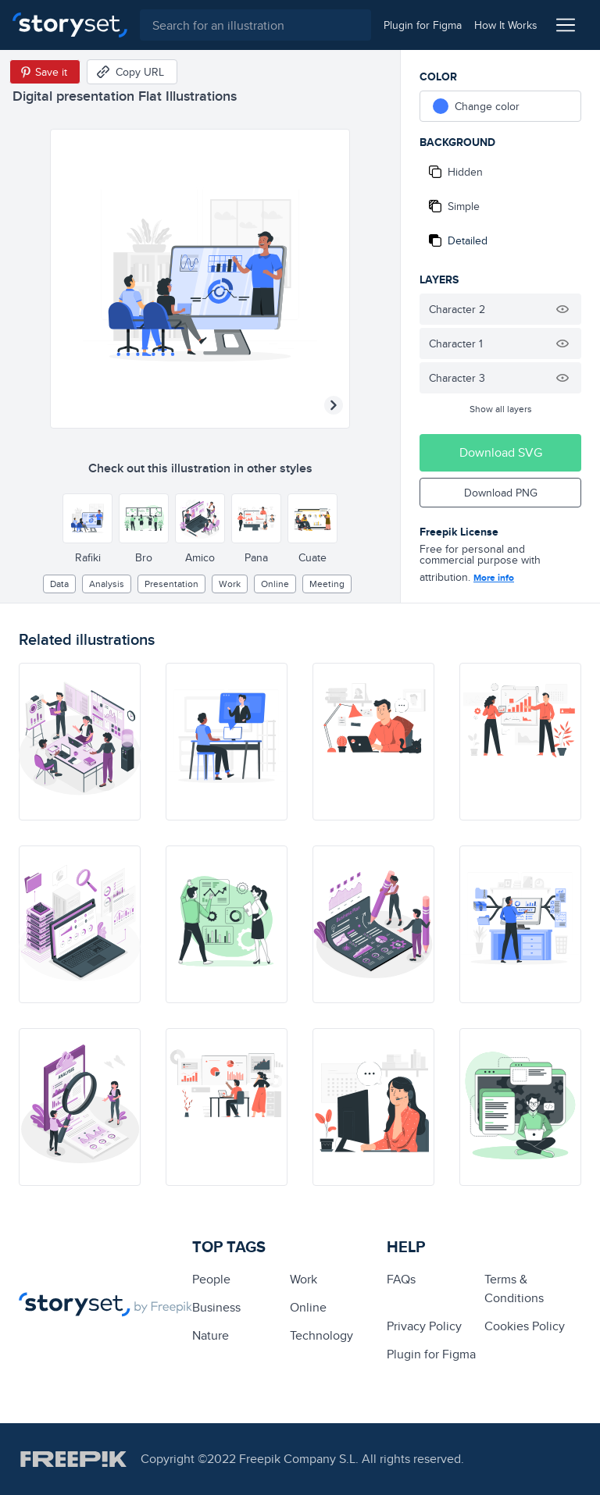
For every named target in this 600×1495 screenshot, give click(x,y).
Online (275, 583)
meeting (327, 583)
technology (321, 1335)
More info (493, 577)
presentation (171, 583)
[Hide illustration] (562, 309)
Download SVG (500, 452)
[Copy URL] (132, 71)
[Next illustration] (333, 405)
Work (230, 583)
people (211, 1279)
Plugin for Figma (431, 1354)
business (216, 1307)
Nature (210, 1335)
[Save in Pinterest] (44, 71)
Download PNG (501, 492)
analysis (106, 583)
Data (59, 583)
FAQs (401, 1279)
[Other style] (87, 518)
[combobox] (255, 25)
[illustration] (80, 741)
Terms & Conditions (514, 1288)
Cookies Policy (524, 1326)
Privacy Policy (424, 1326)
